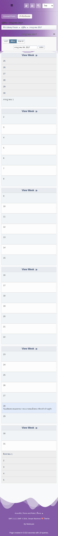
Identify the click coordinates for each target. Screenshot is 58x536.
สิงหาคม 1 (7, 454)
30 (4, 93)
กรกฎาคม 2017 (29, 34)
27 (4, 73)
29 (4, 86)
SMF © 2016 (22, 519)
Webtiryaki (30, 524)
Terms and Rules (29, 513)
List (6, 41)
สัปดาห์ (20, 41)
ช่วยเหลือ (18, 513)
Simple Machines (34, 519)
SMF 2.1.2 (12, 519)
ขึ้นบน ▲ (40, 513)
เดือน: (13, 41)
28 (4, 80)
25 (4, 61)
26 (4, 67)
